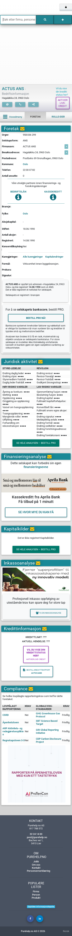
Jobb (36, 861)
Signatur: (7, 275)
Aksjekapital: (9, 221)
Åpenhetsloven (10, 722)
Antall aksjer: (9, 234)
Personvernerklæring (38, 870)
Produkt (36, 897)
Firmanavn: (8, 146)
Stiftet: (5, 228)
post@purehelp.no (37, 837)
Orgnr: (5, 134)
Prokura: (7, 269)
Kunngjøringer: (10, 256)
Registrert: (8, 240)
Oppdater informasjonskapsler (41, 906)
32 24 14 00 (36, 834)
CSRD (5, 715)
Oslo (25, 164)
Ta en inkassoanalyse (48, 613)
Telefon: (6, 169)
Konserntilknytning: (12, 248)
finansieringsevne (36, 467)
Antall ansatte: (10, 175)
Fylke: (5, 213)
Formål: (6, 263)
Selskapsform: (10, 140)
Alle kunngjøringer (33, 256)
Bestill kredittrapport (36, 671)
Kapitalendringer (54, 256)
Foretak (35, 116)
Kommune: (8, 164)
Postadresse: (9, 158)
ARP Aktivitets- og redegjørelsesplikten (13, 731)
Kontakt (36, 867)
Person (36, 894)
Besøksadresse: (11, 152)
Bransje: (6, 206)
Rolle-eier (58, 116)
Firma (36, 891)
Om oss (36, 864)
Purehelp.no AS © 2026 (33, 931)
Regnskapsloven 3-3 (13, 740)
